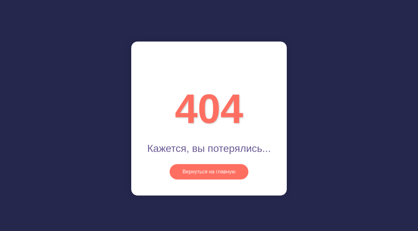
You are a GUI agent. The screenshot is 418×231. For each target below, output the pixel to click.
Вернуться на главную (208, 171)
